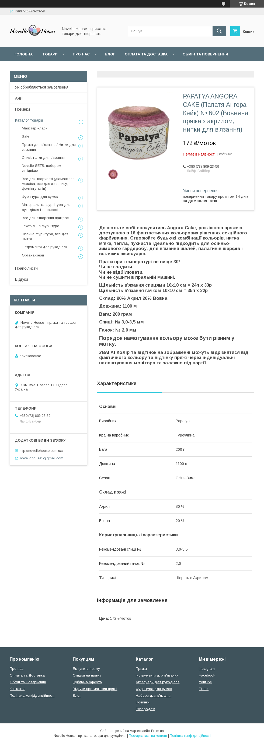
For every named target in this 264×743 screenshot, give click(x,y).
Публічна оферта (87, 682)
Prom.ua (157, 731)
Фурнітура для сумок (40, 197)
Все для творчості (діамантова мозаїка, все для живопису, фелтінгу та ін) (48, 184)
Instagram (207, 669)
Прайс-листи (26, 268)
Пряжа (141, 669)
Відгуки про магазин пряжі (95, 689)
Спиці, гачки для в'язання (43, 158)
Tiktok (204, 689)
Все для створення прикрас (45, 218)
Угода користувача (84, 68)
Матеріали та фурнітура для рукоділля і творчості (46, 207)
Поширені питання (35, 68)
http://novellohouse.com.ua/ (41, 450)
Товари (50, 54)
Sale (25, 136)
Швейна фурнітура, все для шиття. (45, 236)
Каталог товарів (29, 120)
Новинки (22, 109)
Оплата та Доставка (146, 54)
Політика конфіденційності (32, 695)
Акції (19, 98)
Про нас (81, 54)
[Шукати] (219, 31)
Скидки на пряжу (87, 675)
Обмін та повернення (205, 54)
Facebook (207, 675)
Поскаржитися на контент (148, 736)
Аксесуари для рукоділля (157, 682)
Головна (24, 54)
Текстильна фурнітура (40, 226)
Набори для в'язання (153, 695)
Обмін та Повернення (28, 682)
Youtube (205, 682)
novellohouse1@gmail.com (41, 458)
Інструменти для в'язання (157, 675)
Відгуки (21, 279)
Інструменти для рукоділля (45, 247)
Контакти (17, 689)
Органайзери (33, 255)
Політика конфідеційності (143, 68)
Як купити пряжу (86, 669)
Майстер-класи (34, 128)
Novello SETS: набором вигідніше (41, 168)
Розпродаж (145, 709)
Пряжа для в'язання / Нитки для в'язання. (49, 147)
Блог (110, 54)
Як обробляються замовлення (41, 87)
